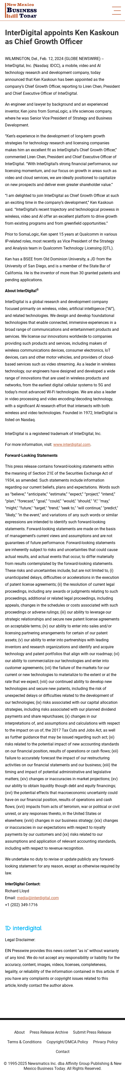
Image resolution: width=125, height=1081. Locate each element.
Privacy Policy (105, 1042)
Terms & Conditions (24, 1042)
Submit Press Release (92, 1032)
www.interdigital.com (71, 444)
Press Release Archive (49, 1032)
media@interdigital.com (38, 898)
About (19, 1032)
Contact (62, 1051)
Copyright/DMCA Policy (67, 1042)
